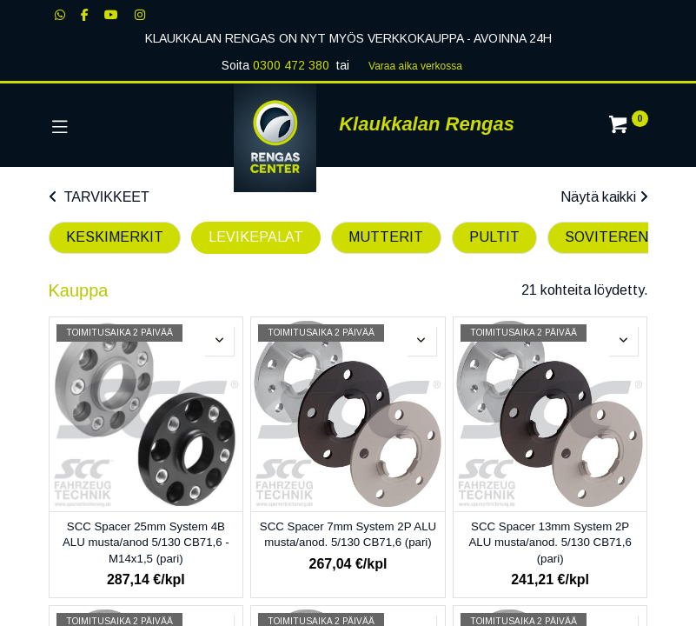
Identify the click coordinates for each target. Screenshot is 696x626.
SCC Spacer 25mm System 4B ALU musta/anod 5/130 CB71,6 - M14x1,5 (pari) (146, 542)
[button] (219, 341)
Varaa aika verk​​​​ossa (415, 66)
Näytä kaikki (604, 197)
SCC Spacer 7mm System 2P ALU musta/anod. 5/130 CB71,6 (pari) (348, 534)
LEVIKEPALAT (256, 237)
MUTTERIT (385, 237)
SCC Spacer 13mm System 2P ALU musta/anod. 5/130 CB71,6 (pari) (549, 542)
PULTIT (494, 237)
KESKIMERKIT (114, 237)
